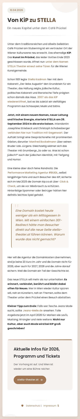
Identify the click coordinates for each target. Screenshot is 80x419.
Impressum (50, 405)
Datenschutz (33, 405)
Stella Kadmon (37, 79)
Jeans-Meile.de (32, 310)
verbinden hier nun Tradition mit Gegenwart (35, 133)
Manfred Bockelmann (42, 141)
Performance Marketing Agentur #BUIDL (33, 172)
